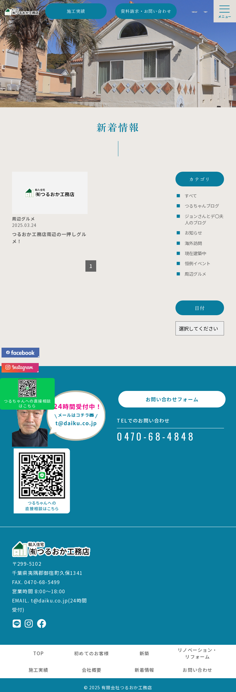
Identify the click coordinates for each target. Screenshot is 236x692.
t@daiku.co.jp (49, 595)
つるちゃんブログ (201, 205)
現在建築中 (195, 250)
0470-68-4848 (156, 433)
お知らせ (193, 230)
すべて (190, 195)
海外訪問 (193, 240)
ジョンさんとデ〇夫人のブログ (203, 218)
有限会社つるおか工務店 (126, 682)
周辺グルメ (195, 269)
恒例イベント (197, 259)
